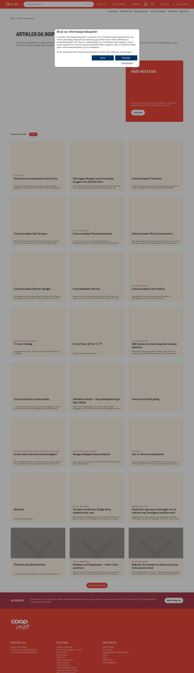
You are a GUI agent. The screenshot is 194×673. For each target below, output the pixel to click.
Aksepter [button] (126, 58)
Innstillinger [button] (127, 63)
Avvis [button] (102, 58)
